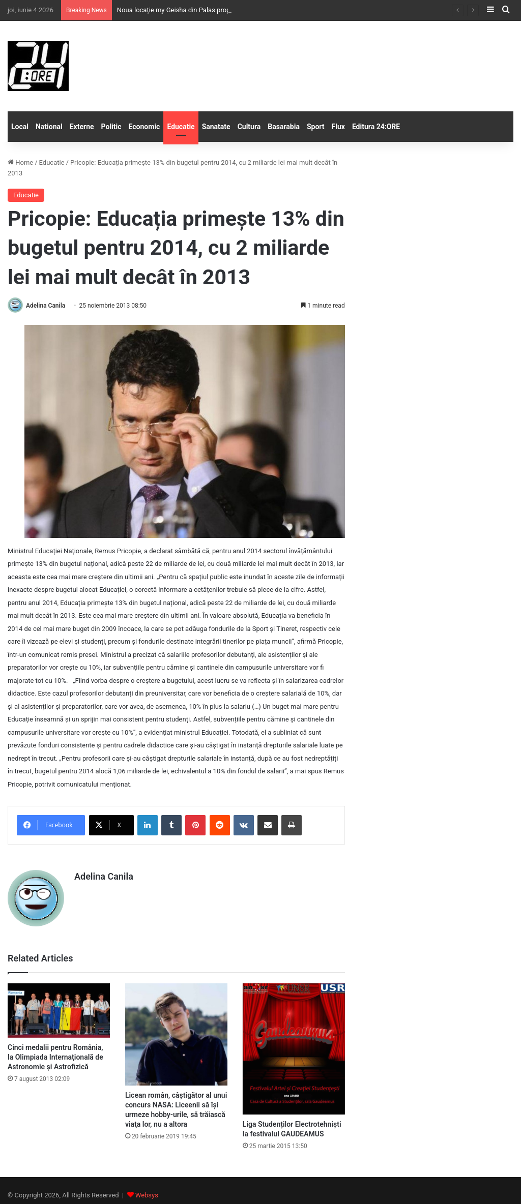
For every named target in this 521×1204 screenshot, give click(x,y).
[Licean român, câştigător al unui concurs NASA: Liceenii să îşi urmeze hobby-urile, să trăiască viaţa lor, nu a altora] (176, 1034)
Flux (338, 127)
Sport (316, 127)
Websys (146, 1195)
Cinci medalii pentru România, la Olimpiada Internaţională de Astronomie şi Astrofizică (55, 1057)
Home (20, 162)
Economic (144, 127)
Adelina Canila (45, 305)
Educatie (180, 127)
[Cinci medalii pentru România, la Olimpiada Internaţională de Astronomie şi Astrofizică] (59, 1010)
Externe (82, 127)
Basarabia (284, 127)
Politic (111, 127)
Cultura (249, 127)
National (49, 127)
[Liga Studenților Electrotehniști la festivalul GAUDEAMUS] (294, 1048)
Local (19, 127)
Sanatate (216, 127)
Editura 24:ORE (376, 127)
